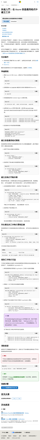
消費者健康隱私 (32, 436)
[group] (21, 120)
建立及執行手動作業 (7, 34)
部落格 (14, 436)
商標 (8, 438)
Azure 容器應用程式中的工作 (9, 387)
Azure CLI (6, 64)
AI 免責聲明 (3, 436)
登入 (38, 2)
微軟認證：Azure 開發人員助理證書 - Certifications (12, 419)
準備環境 (4, 30)
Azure (7, 5)
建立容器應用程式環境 (7, 32)
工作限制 (29, 67)
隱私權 (24, 436)
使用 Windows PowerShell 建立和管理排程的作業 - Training (14, 413)
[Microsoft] (20, 2)
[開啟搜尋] (34, 2)
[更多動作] (37, 5)
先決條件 (4, 28)
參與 (20, 436)
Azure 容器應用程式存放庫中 (17, 377)
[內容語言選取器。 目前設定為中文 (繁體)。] (5, 432)
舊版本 (9, 436)
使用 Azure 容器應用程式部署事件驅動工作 (14, 53)
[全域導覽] (1, 2)
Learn (2, 5)
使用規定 (3, 438)
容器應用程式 (14, 5)
